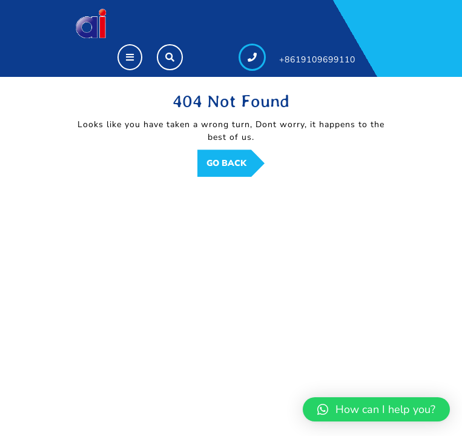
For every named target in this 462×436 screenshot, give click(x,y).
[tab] (129, 57)
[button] (376, 409)
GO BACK (235, 166)
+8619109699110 (317, 59)
